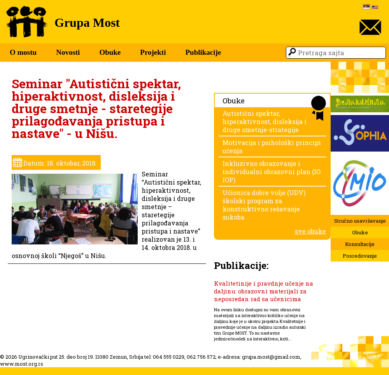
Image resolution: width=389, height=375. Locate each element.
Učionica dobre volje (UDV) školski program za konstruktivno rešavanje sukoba (264, 204)
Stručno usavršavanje (360, 220)
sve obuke (310, 231)
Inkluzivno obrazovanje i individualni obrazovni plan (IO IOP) (272, 171)
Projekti (153, 52)
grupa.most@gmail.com (271, 356)
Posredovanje (360, 255)
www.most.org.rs (21, 363)
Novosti (68, 52)
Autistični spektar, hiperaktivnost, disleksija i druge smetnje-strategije (265, 121)
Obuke (110, 52)
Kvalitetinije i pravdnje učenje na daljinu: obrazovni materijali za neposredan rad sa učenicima (263, 291)
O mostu (23, 52)
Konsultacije (360, 244)
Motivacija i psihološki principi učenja (272, 146)
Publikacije (203, 52)
